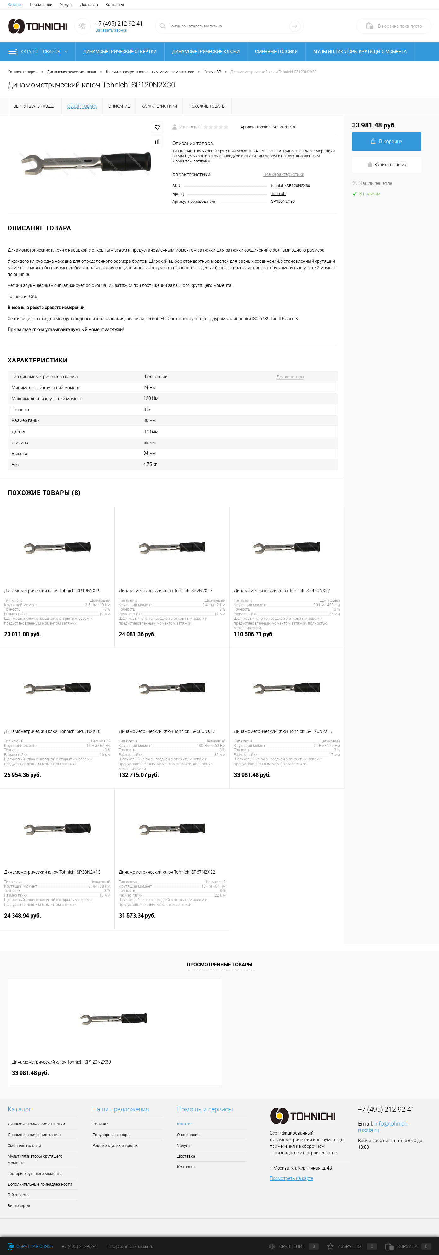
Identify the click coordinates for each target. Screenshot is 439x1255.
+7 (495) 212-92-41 (119, 23)
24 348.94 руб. (57, 919)
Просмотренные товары (219, 964)
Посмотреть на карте (291, 1178)
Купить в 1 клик (387, 164)
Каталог (15, 4)
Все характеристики (283, 174)
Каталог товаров (40, 52)
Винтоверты (19, 1205)
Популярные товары (111, 1134)
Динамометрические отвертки (120, 51)
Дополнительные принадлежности (40, 1184)
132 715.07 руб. (172, 778)
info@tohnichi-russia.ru (130, 1246)
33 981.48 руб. (287, 778)
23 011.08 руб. (57, 637)
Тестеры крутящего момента (35, 1173)
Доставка (89, 4)
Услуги (66, 4)
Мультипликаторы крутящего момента (360, 51)
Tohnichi (278, 193)
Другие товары (290, 376)
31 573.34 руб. (172, 919)
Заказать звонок (111, 30)
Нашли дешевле (372, 183)
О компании (41, 4)
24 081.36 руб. (172, 637)
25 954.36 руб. (57, 778)
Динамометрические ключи (206, 51)
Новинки (100, 1124)
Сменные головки (276, 51)
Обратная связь (30, 1246)
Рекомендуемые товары (115, 1145)
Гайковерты (19, 1195)
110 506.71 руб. (287, 637)
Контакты (115, 4)
